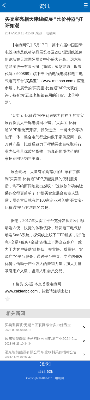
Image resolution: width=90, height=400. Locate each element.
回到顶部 (45, 371)
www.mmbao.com (58, 81)
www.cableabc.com (21, 291)
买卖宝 (31, 81)
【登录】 (45, 364)
